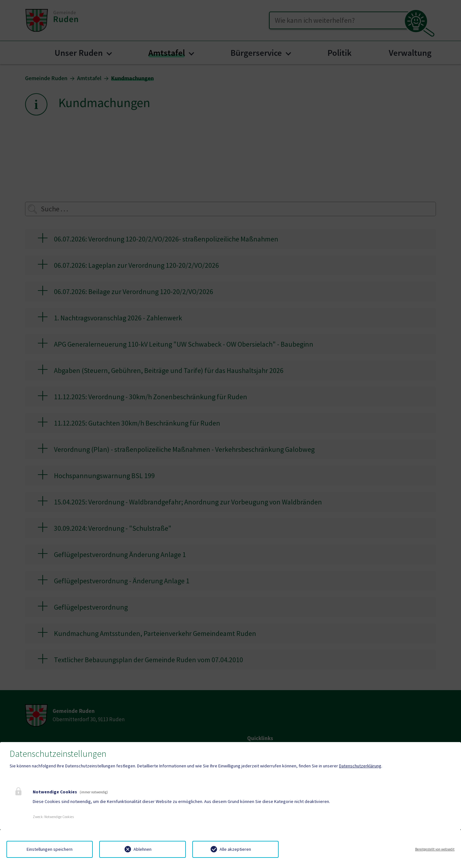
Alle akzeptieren (235, 849)
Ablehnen (143, 849)
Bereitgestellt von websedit (435, 849)
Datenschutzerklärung (360, 766)
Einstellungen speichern (50, 849)
